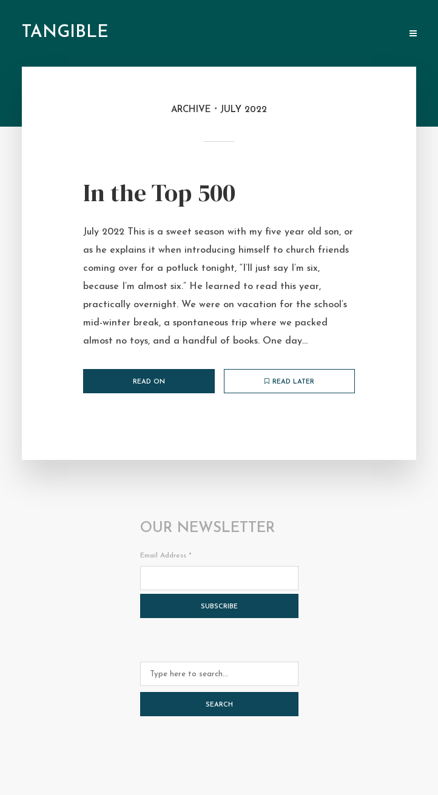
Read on (149, 382)
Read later (289, 381)
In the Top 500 (159, 192)
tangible (65, 32)
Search (219, 705)
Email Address (166, 555)
